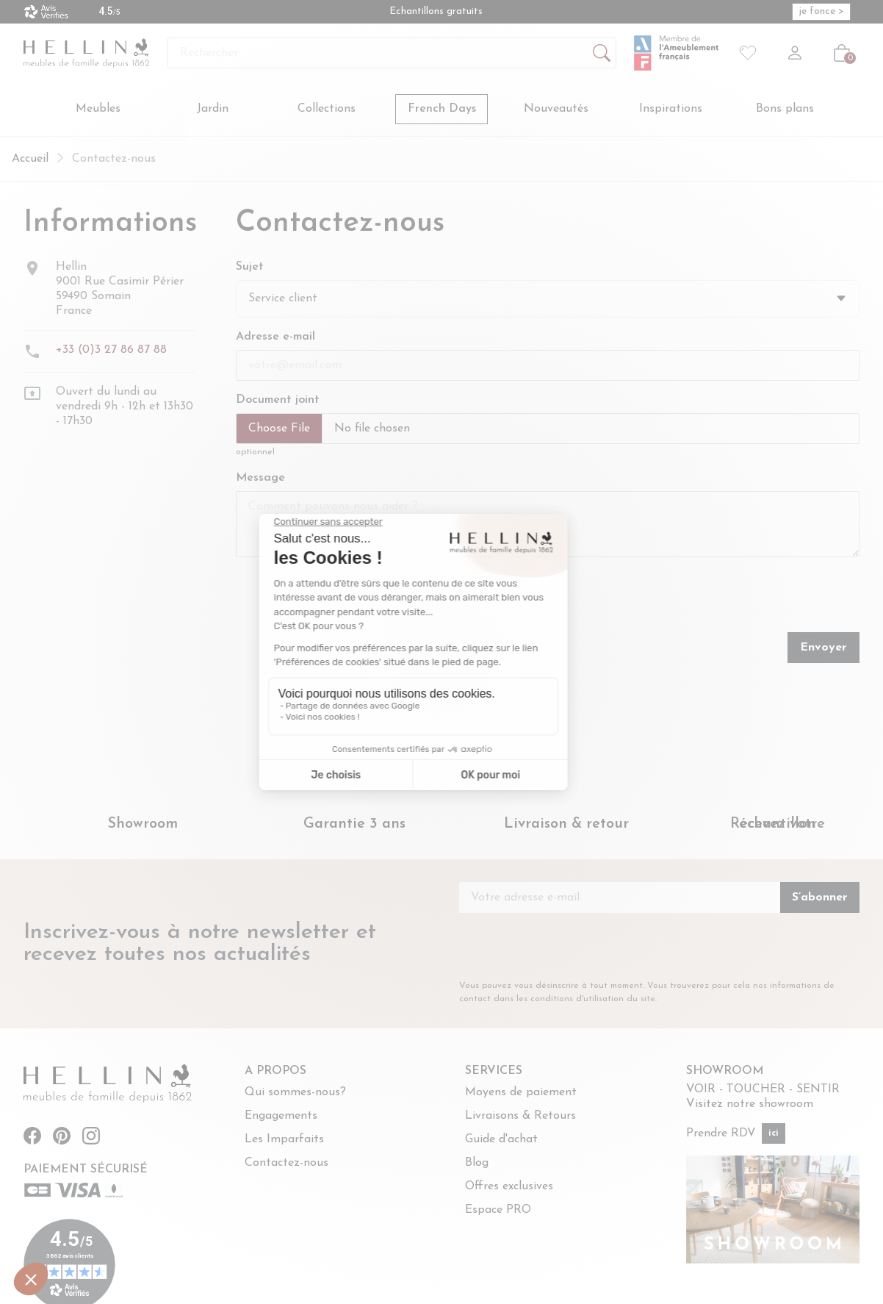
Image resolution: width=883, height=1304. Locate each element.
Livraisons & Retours (520, 1116)
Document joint (278, 401)
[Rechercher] (391, 52)
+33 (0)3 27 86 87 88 (111, 351)
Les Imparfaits (284, 1140)
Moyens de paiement (521, 1093)
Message (260, 479)
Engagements (281, 1116)
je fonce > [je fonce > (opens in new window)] (821, 11)
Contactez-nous (286, 1163)
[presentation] (539, 599)
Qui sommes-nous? (295, 1093)
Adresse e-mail (275, 338)
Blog (477, 1163)
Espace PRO (498, 1211)
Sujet (250, 267)
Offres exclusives (509, 1187)
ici (773, 1134)
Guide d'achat (501, 1140)
